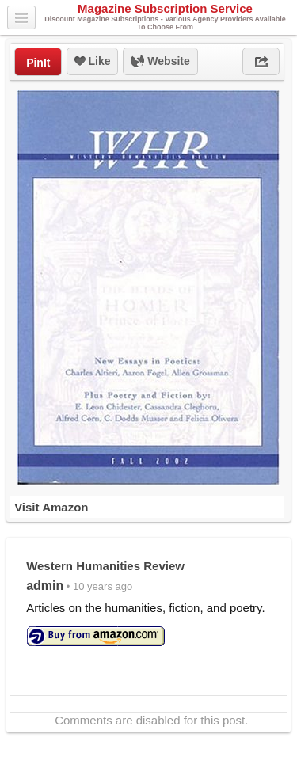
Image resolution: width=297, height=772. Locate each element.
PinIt (38, 62)
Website (160, 62)
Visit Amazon (51, 507)
